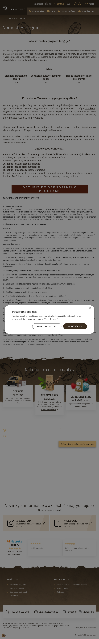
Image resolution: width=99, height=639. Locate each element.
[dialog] (49, 319)
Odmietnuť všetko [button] (46, 326)
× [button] (90, 308)
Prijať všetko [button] (75, 326)
